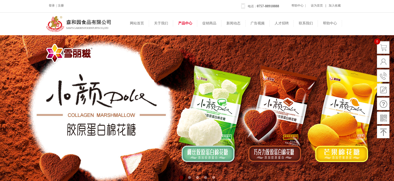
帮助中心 (330, 23)
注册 (61, 5)
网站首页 (137, 23)
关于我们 (161, 23)
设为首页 (317, 5)
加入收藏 (335, 5)
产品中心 (185, 23)
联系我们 (306, 23)
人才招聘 (282, 23)
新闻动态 (233, 23)
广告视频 (258, 23)
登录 (52, 5)
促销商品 (209, 23)
